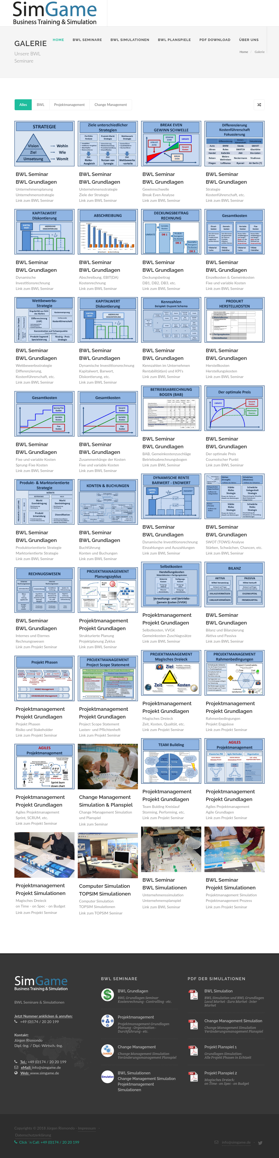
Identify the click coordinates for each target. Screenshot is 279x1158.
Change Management (111, 104)
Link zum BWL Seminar (35, 200)
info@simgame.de (46, 1067)
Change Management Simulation (147, 1079)
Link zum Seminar (93, 824)
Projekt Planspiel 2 (220, 1073)
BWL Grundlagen (133, 991)
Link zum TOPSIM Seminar (100, 913)
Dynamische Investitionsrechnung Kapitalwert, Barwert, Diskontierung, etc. (106, 371)
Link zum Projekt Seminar (163, 729)
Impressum (87, 1128)
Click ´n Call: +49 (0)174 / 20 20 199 (46, 1142)
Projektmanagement (69, 104)
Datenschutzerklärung (33, 1135)
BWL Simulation (218, 991)
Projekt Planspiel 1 (220, 1047)
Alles (23, 104)
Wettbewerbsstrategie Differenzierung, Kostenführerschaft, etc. (35, 371)
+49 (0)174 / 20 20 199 (36, 1021)
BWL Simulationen (134, 1073)
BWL (40, 104)
